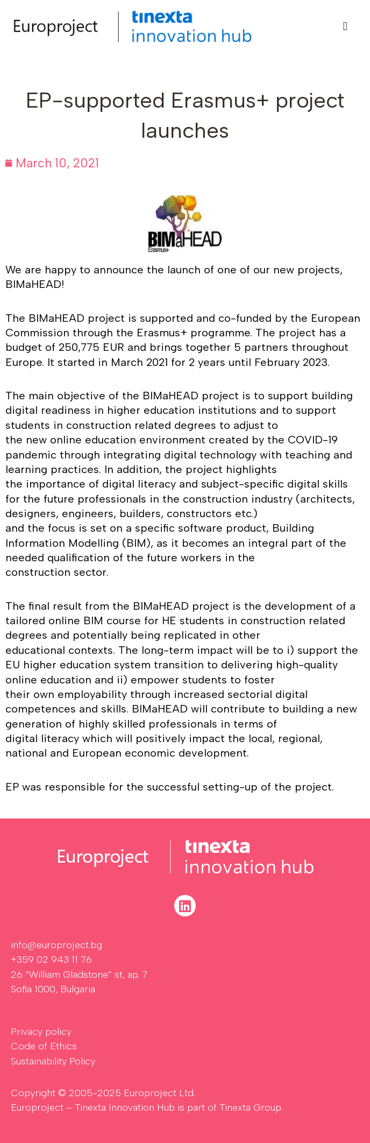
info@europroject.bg (56, 945)
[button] (345, 26)
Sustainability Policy (53, 1061)
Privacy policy (41, 1032)
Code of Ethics (44, 1046)
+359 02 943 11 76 (51, 959)
